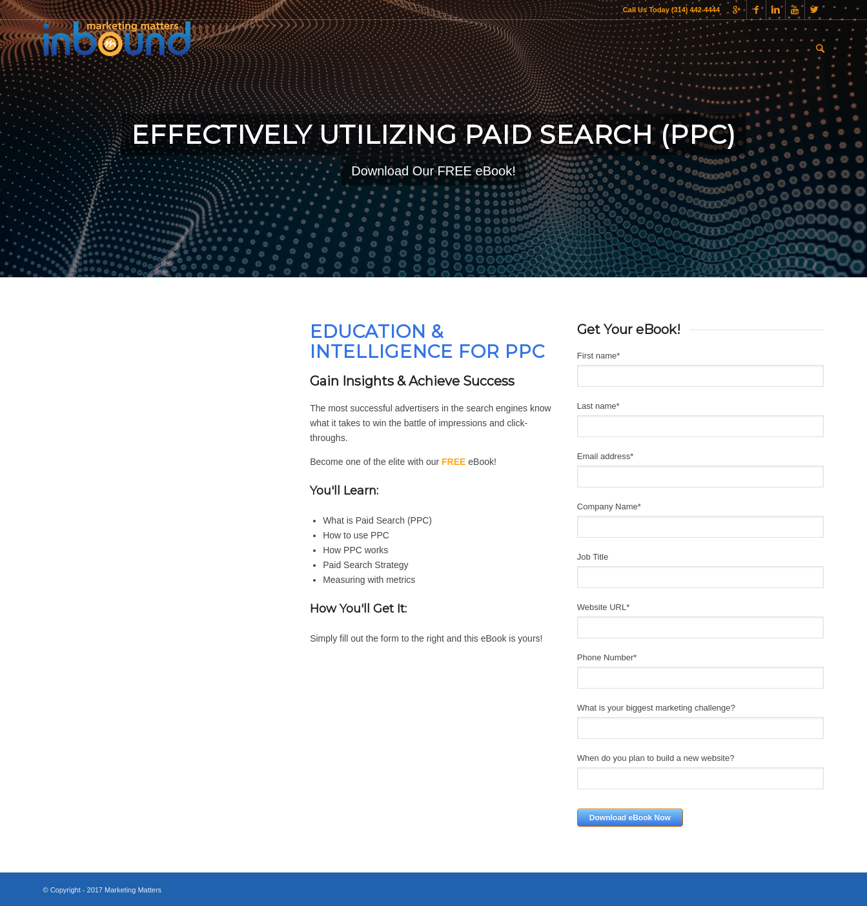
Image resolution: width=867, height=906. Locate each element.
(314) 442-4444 (694, 10)
